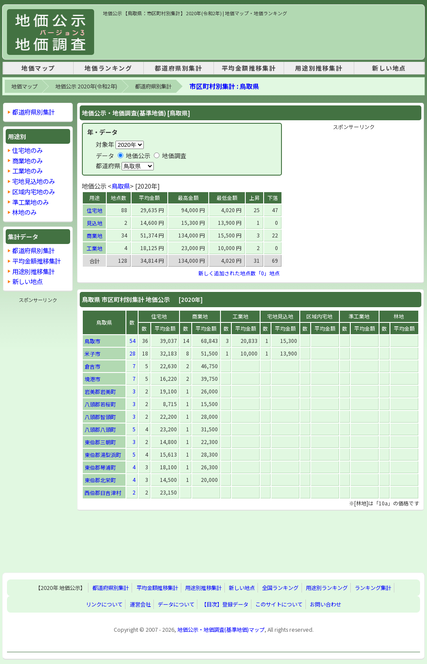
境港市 (92, 379)
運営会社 (140, 604)
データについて (176, 604)
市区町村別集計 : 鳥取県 (224, 86)
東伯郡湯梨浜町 (103, 454)
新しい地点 (389, 68)
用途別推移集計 (318, 68)
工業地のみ (27, 170)
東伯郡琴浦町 (100, 467)
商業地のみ (27, 160)
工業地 (94, 248)
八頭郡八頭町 (100, 429)
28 (132, 353)
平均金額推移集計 (249, 68)
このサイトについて (278, 604)
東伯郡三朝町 (100, 442)
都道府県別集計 (178, 68)
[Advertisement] (261, 36)
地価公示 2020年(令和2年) (86, 86)
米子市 (92, 353)
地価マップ (38, 68)
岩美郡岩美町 (100, 391)
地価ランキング (108, 68)
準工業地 (359, 316)
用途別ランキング (327, 588)
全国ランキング (280, 588)
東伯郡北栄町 (100, 480)
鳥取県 (121, 185)
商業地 (94, 235)
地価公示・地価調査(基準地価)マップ (220, 630)
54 (132, 340)
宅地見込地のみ (33, 181)
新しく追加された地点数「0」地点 (239, 273)
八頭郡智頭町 (100, 416)
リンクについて (104, 604)
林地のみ (24, 212)
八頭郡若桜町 (100, 404)
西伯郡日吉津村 (103, 492)
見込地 (94, 223)
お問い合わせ (325, 604)
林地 (398, 316)
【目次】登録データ (224, 604)
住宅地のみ (27, 150)
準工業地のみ (30, 202)
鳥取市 (92, 341)
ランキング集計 (373, 588)
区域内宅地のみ (33, 191)
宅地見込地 (280, 316)
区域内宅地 (319, 316)
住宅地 (94, 210)
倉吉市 (92, 366)
